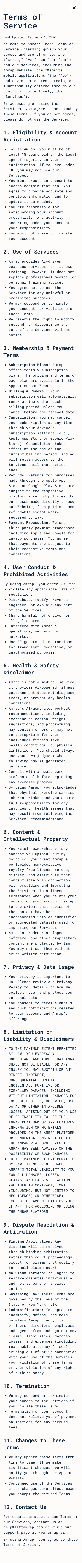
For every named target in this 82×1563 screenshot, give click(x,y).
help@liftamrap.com (23, 1527)
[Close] (74, 8)
